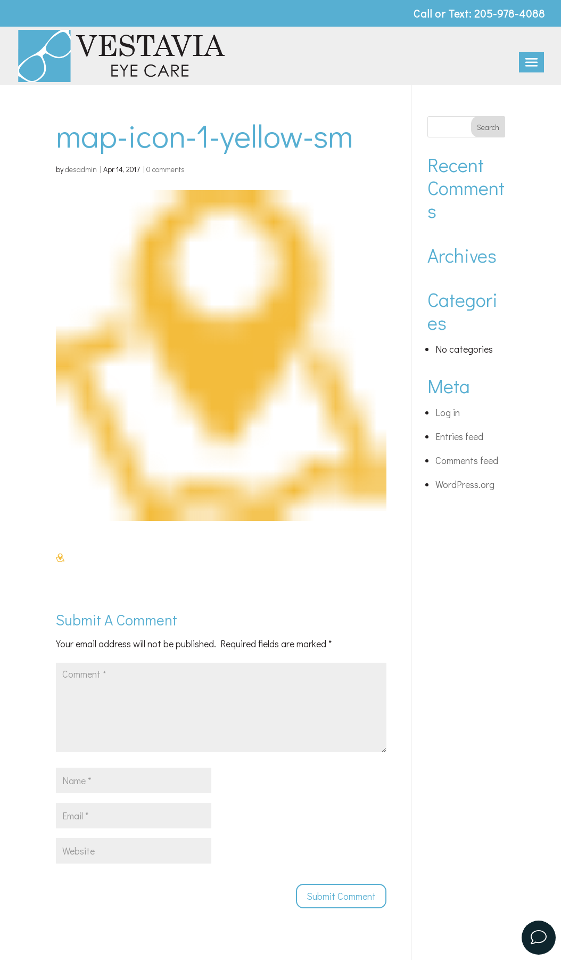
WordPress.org (464, 484)
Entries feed (459, 436)
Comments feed (466, 460)
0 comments (165, 169)
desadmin (81, 169)
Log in (447, 412)
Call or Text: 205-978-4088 (479, 14)
